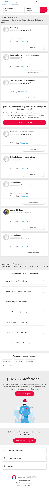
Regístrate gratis (24, 398)
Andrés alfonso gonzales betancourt (25, 60)
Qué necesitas (8, 8)
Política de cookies (24, 490)
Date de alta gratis (24, 127)
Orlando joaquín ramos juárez (22, 162)
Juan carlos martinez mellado (22, 137)
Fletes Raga (14, 32)
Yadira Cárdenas (16, 215)
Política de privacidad (24, 488)
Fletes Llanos (15, 187)
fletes (7, 366)
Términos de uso (24, 486)
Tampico (28, 271)
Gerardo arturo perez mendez (22, 85)
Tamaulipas (24, 46)
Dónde (28, 8)
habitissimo (5, 269)
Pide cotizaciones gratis (24, 445)
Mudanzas (37, 271)
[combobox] (13, 10)
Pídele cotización (33, 52)
